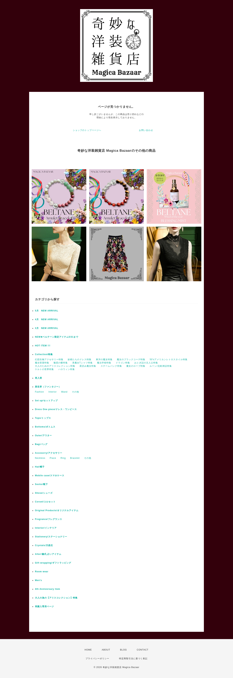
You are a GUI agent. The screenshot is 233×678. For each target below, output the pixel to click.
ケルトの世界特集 (44, 369)
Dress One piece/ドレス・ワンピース (56, 409)
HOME (88, 650)
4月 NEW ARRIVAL (46, 319)
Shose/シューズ (44, 493)
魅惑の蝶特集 (61, 362)
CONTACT (142, 650)
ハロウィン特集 (66, 369)
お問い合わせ (146, 130)
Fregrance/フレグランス (48, 519)
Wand (64, 392)
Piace (53, 458)
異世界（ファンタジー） (48, 386)
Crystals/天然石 (44, 545)
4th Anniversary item (47, 589)
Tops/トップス (43, 418)
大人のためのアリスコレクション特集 (55, 366)
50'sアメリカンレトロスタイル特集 (168, 359)
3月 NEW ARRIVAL (46, 328)
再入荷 (38, 378)
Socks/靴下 (41, 484)
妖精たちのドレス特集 (79, 359)
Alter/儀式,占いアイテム (48, 554)
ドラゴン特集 (123, 362)
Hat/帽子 (40, 467)
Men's (38, 580)
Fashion (39, 392)
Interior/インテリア (46, 528)
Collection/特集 (44, 354)
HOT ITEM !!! (42, 345)
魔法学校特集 (104, 362)
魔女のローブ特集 (135, 366)
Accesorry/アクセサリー (48, 453)
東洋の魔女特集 (104, 359)
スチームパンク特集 (111, 366)
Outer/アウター (43, 435)
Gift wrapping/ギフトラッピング (53, 563)
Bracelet (75, 458)
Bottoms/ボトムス (45, 427)
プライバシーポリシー (97, 658)
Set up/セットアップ (46, 400)
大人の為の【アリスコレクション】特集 (56, 598)
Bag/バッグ (41, 444)
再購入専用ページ (44, 606)
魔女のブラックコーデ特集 (131, 359)
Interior (52, 392)
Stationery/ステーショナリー (51, 536)
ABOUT (106, 650)
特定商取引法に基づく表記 (133, 658)
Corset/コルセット (45, 501)
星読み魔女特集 (88, 366)
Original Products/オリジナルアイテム (56, 510)
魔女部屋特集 (42, 362)
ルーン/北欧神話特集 (161, 366)
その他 (75, 392)
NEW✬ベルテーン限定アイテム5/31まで (56, 337)
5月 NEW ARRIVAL (46, 310)
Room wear (41, 571)
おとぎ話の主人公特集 (146, 362)
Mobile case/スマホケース (49, 475)
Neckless (40, 458)
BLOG (123, 650)
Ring (63, 458)
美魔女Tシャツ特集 (82, 362)
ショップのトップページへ (87, 130)
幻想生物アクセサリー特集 (49, 359)
